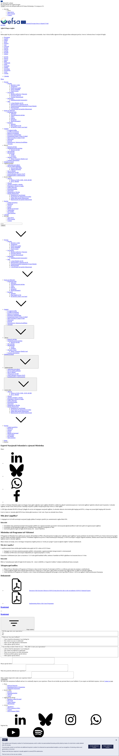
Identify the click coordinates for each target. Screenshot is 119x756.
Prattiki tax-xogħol (16, 88)
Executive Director (16, 95)
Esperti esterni (14, 91)
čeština (6, 40)
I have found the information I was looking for (16, 639)
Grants (9, 700)
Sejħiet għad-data (12, 187)
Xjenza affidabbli (15, 89)
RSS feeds (10, 704)
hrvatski (6, 52)
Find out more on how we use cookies (12, 754)
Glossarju (10, 143)
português (6, 66)
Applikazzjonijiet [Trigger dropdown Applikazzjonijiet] (21, 361)
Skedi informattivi (16, 121)
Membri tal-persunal (12, 208)
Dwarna (6, 82)
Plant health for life (16, 125)
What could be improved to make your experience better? (16, 681)
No (3, 634)
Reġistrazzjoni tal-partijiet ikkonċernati (21, 199)
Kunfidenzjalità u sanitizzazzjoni (16, 175)
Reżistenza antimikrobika (14, 134)
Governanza (10, 92)
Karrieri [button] (19, 425)
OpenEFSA (10, 710)
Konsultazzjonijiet (12, 189)
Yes (3, 633)
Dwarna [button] (19, 240)
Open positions (11, 213)
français (6, 49)
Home (5, 440)
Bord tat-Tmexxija (12, 689)
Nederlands (7, 63)
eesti (5, 45)
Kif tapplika (10, 211)
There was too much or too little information (16, 652)
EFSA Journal (11, 13)
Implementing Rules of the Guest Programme (29, 603)
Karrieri (6, 201)
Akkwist (9, 178)
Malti (5, 61)
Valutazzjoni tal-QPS (13, 172)
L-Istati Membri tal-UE (17, 103)
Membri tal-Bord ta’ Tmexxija (19, 94)
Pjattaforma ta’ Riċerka (13, 192)
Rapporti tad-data (12, 147)
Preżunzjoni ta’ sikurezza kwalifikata (17, 142)
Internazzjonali (15, 107)
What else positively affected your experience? (13, 673)
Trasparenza (14, 86)
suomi (5, 72)
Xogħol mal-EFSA (12, 202)
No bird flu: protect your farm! (19, 127)
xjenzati (9, 205)
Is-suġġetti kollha (12, 130)
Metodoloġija (11, 153)
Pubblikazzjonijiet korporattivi (19, 100)
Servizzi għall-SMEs (16, 168)
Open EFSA (10, 12)
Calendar (6, 76)
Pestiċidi (9, 140)
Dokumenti (10, 98)
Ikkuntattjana (10, 707)
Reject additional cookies (107, 746)
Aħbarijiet (13, 113)
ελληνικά (6, 46)
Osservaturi (10, 190)
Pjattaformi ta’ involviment (18, 195)
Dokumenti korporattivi (13, 692)
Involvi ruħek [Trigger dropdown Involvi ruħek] (20, 384)
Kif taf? (3, 6)
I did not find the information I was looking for (16, 649)
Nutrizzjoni (10, 139)
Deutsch (6, 43)
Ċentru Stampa (11, 706)
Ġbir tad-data (11, 151)
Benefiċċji (10, 204)
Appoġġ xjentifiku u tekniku (15, 184)
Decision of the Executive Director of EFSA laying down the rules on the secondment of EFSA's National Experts (47, 590)
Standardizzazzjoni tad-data (14, 148)
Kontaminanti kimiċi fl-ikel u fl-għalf (17, 136)
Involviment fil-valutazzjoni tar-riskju (21, 196)
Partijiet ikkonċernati (13, 193)
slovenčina (7, 69)
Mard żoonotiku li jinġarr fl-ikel (16, 137)
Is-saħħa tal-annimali (13, 131)
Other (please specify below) (12, 644)
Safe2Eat (13, 124)
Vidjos (12, 116)
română (6, 67)
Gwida (12, 154)
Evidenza (13, 156)
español (6, 39)
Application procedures (13, 165)
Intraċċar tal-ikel (15, 150)
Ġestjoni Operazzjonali (17, 97)
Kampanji (10, 122)
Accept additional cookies (94, 746)
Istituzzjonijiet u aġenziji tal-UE (19, 104)
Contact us (107, 685)
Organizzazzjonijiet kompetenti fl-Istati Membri (24, 106)
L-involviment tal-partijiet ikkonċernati (21, 109)
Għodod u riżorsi (11, 157)
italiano (6, 54)
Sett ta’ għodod (11, 171)
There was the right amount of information (15, 642)
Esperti (9, 207)
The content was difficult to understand (14, 650)
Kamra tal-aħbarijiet (9, 110)
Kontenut (5, 607)
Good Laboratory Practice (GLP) (16, 174)
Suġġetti (6, 128)
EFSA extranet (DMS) (13, 715)
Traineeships (10, 210)
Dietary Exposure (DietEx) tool (19, 159)
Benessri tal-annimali (13, 133)
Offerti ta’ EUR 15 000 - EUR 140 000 (21, 180)
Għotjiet (9, 183)
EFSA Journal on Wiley (13, 712)
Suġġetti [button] (19, 309)
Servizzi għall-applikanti (14, 166)
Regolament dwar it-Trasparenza (16, 691)
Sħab (8, 101)
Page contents (17, 623)
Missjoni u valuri (15, 85)
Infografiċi (13, 119)
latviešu (6, 56)
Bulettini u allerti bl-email (14, 703)
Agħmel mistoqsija (16, 169)
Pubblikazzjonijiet (9, 162)
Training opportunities (13, 160)
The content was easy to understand (13, 641)
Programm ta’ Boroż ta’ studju (15, 186)
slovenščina (7, 70)
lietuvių (6, 58)
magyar (6, 60)
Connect (9, 15)
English (6, 48)
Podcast (13, 118)
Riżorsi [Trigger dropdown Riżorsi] (19, 332)
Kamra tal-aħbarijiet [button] (22, 280)
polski (5, 64)
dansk (5, 42)
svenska (6, 73)
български (7, 37)
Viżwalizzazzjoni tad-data (18, 115)
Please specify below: (6, 665)
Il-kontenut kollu (11, 112)
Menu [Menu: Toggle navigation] (2, 79)
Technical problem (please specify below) (15, 654)
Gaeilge (6, 51)
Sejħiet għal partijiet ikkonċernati (20, 198)
